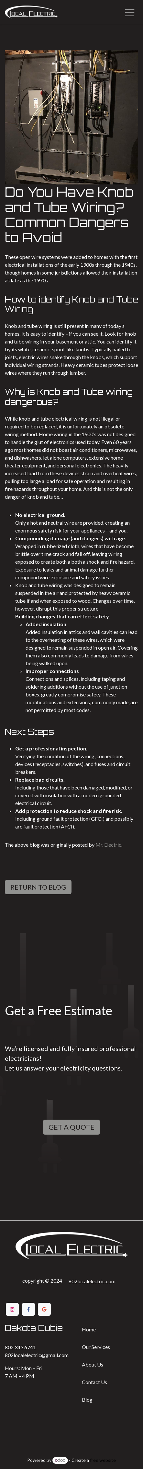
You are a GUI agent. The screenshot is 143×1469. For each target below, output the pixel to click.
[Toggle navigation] (129, 12)
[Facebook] (28, 1309)
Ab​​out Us (92, 1364)
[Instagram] (12, 1309)
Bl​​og (87, 1399)
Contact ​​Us (94, 1382)
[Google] (44, 1309)
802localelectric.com (92, 1281)
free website (103, 1460)
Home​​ (89, 1329)
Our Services (96, 1347)
